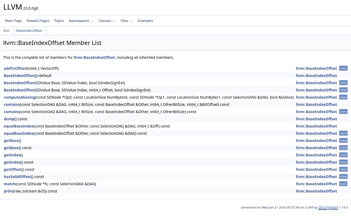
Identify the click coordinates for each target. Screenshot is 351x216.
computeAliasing (19, 97)
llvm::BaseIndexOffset (94, 57)
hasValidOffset (17, 176)
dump (9, 118)
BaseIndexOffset (29, 31)
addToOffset (15, 68)
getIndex (12, 154)
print (8, 191)
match (10, 183)
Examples (145, 21)
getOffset (13, 169)
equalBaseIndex (19, 126)
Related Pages (37, 21)
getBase (11, 140)
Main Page (13, 21)
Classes (107, 21)
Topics (59, 21)
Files (126, 21)
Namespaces (81, 21)
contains (12, 104)
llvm (6, 31)
